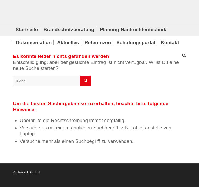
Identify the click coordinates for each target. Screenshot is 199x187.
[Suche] (183, 55)
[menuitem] (27, 29)
